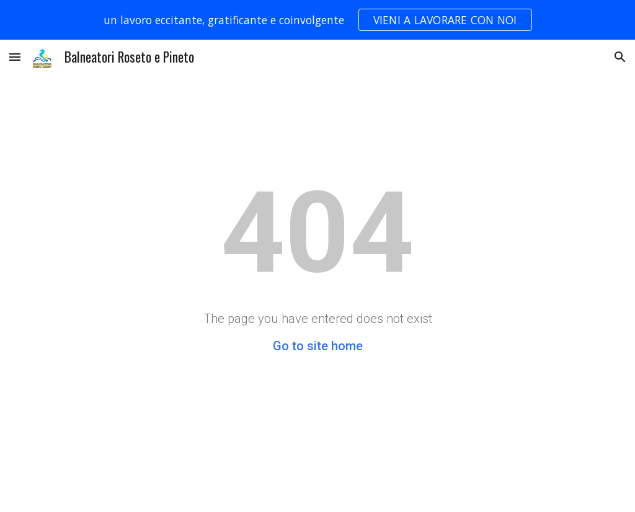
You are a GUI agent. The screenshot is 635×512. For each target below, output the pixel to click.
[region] (317, 20)
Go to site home (318, 345)
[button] (15, 57)
